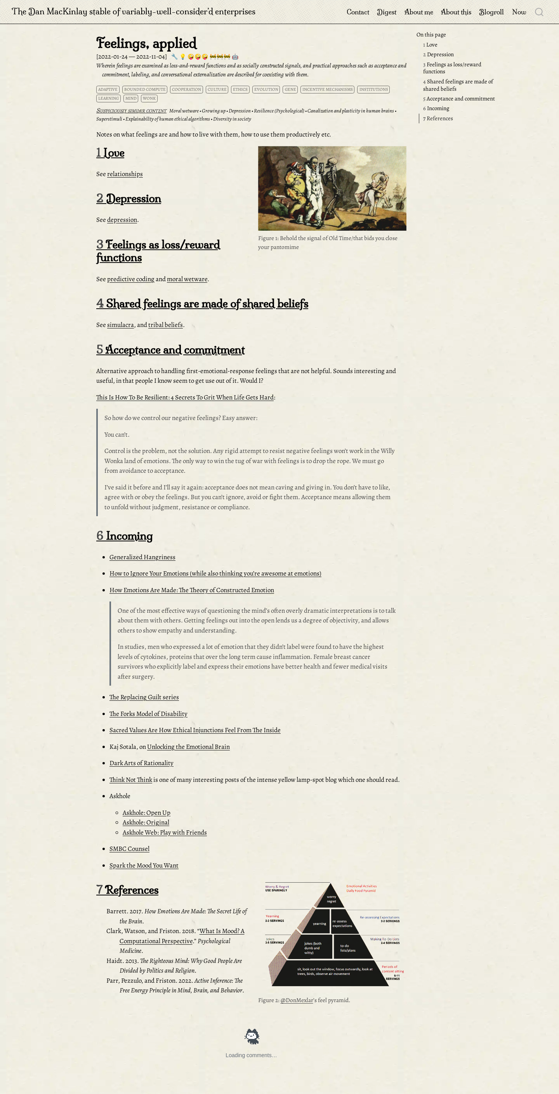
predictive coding (131, 279)
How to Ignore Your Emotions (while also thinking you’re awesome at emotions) (215, 573)
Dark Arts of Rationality (141, 763)
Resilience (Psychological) (279, 110)
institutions (373, 89)
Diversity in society (232, 119)
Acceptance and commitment (459, 98)
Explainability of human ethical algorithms (167, 119)
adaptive (108, 89)
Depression (438, 54)
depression (122, 219)
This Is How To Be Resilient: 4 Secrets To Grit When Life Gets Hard (185, 397)
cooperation (186, 89)
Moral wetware (184, 110)
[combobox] (539, 11)
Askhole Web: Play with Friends (165, 832)
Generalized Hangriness (142, 557)
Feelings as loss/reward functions (452, 68)
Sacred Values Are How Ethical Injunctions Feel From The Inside (195, 730)
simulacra (120, 324)
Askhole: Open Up (146, 812)
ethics (240, 89)
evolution (266, 89)
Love (430, 44)
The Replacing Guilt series (144, 697)
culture (217, 89)
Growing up (214, 110)
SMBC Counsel (129, 848)
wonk (149, 98)
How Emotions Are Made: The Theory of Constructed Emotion (191, 590)
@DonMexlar (297, 1000)
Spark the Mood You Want (144, 865)
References (438, 118)
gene (290, 89)
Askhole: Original (146, 822)
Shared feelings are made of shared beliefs (458, 85)
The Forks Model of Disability (148, 713)
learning (108, 98)
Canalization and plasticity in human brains (350, 110)
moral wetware (187, 279)
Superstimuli (109, 119)
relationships (125, 173)
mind (131, 98)
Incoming (436, 108)
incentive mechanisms (327, 89)
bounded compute (145, 89)
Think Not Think (130, 779)
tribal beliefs (165, 324)
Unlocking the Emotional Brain (188, 746)
